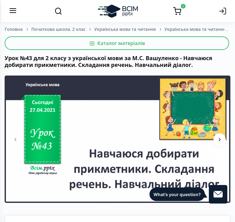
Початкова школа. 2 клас (58, 29)
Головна (14, 29)
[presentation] (15, 139)
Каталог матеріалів (117, 43)
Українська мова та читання (125, 29)
